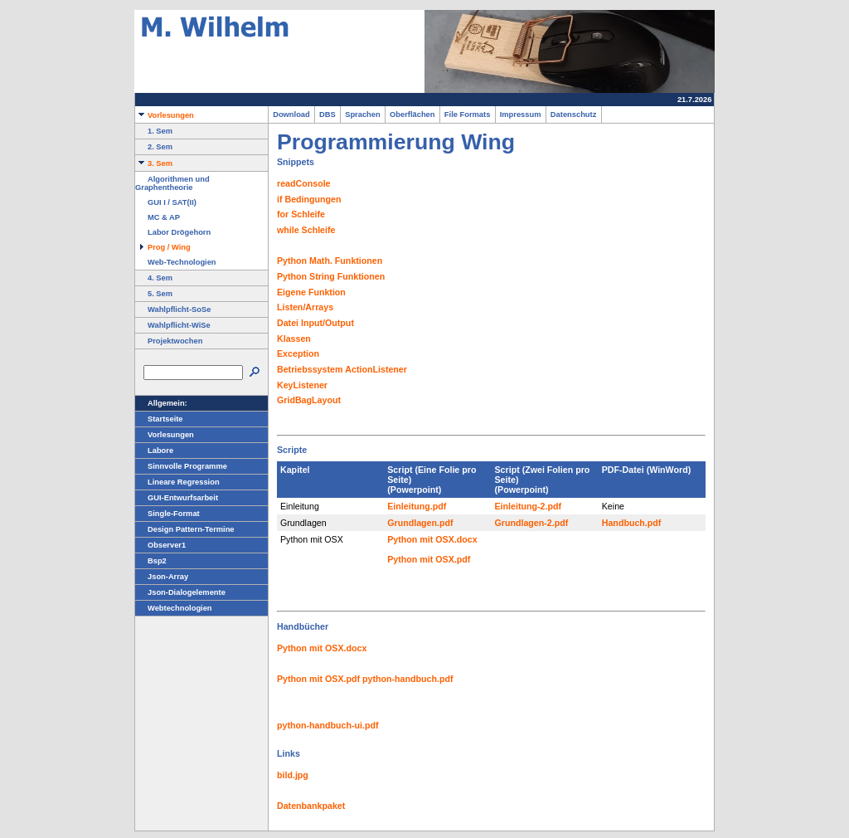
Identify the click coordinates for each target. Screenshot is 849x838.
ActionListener (376, 369)
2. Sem (153, 147)
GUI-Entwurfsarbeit (176, 498)
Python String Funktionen (331, 276)
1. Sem (153, 131)
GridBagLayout (309, 400)
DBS (327, 114)
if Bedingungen (309, 199)
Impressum (521, 114)
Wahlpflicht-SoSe (173, 309)
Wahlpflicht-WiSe (173, 325)
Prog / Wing (163, 247)
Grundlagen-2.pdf (532, 523)
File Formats (467, 114)
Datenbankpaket (311, 806)
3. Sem (153, 163)
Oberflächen (412, 114)
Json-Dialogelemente (180, 592)
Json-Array (161, 576)
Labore (154, 450)
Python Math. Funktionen (329, 261)
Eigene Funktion (311, 292)
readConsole (304, 183)
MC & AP (157, 217)
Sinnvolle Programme (181, 466)
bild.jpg (292, 775)
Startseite (159, 419)
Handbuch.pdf (632, 523)
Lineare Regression (177, 482)
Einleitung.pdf (416, 506)
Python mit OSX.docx (432, 539)
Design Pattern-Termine (185, 529)
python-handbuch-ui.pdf (328, 725)
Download (291, 114)
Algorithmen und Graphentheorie (172, 183)
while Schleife (306, 230)
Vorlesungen (164, 115)
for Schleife (301, 214)
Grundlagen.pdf (420, 523)
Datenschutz (573, 114)
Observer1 (160, 545)
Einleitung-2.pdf (528, 506)
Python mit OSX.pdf (428, 559)
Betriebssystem (309, 369)
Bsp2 (151, 561)
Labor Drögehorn (173, 232)
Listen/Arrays (305, 307)
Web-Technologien (175, 262)
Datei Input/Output (315, 323)
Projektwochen (168, 341)
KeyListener (302, 385)
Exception (298, 353)
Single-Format (167, 513)
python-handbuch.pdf (408, 679)
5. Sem (153, 294)
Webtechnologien (173, 608)
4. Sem (153, 278)
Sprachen (363, 114)
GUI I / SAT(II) (165, 202)
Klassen (294, 338)
